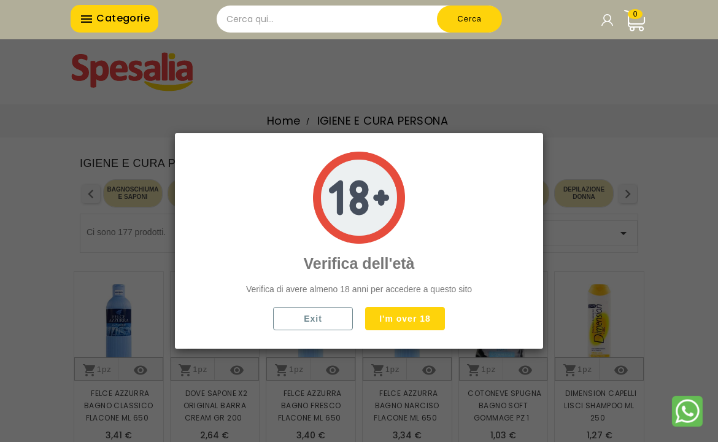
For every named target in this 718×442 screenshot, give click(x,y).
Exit (313, 319)
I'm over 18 (405, 319)
